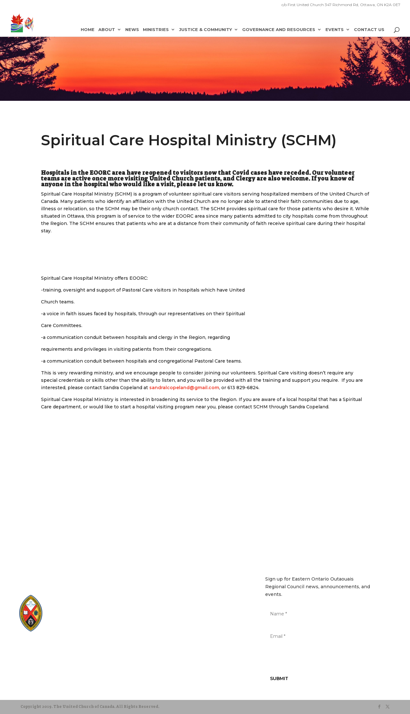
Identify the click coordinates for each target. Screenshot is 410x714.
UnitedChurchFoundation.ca (79, 616)
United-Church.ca (70, 604)
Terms (79, 647)
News (132, 29)
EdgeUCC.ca (66, 622)
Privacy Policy (55, 647)
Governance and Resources (278, 29)
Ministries (156, 29)
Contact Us (369, 29)
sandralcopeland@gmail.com (184, 387)
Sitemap (29, 647)
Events (334, 29)
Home (87, 29)
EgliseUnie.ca (67, 610)
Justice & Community (205, 29)
